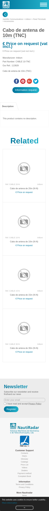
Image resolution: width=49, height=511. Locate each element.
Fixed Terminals (39, 19)
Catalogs (24, 462)
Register (11, 409)
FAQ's (24, 456)
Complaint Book (24, 476)
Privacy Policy (34, 404)
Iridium (28, 19)
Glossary (24, 459)
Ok (24, 508)
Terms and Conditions (24, 484)
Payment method (24, 473)
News (24, 495)
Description (8, 106)
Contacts (24, 453)
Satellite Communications (13, 19)
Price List (24, 465)
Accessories (9, 21)
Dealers (24, 470)
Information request (26, 90)
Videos (24, 468)
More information (9, 503)
